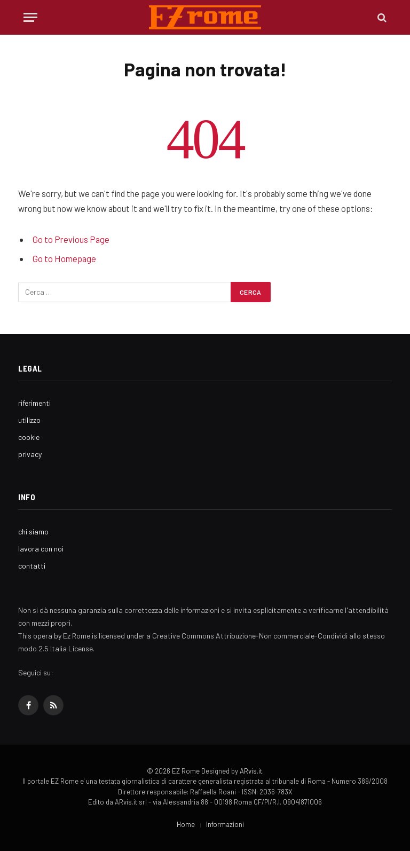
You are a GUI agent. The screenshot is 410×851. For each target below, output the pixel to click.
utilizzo (29, 419)
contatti (31, 565)
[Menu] (30, 17)
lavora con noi (41, 548)
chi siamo (33, 531)
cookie (29, 437)
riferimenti (34, 402)
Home (186, 824)
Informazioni (225, 824)
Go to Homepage (64, 258)
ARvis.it (251, 771)
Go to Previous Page (71, 239)
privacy (30, 454)
